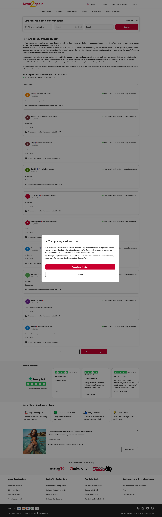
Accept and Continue (80, 267)
